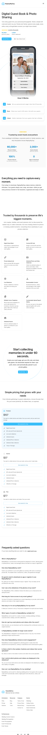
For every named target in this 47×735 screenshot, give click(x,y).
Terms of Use (21, 700)
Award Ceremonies (30, 707)
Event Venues (5, 726)
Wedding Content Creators (8, 716)
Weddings (28, 700)
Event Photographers (7, 721)
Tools (11, 705)
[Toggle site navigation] (43, 3)
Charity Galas (29, 710)
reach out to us (32, 551)
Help (11, 703)
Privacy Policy (21, 703)
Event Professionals (6, 723)
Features (4, 705)
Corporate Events (30, 705)
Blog (11, 700)
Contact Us (20, 707)
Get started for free (23, 465)
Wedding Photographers (7, 719)
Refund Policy (21, 705)
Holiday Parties (30, 703)
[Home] (8, 3)
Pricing (3, 703)
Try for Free (7, 39)
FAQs (3, 700)
